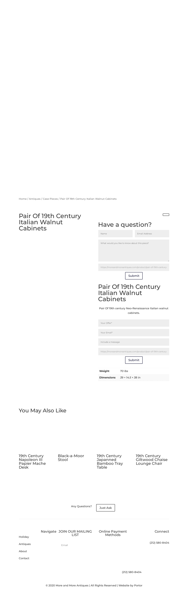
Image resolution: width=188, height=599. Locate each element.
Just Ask (105, 508)
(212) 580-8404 (131, 572)
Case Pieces (50, 198)
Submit (133, 276)
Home (23, 198)
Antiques (35, 198)
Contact (24, 558)
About (23, 551)
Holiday (24, 536)
